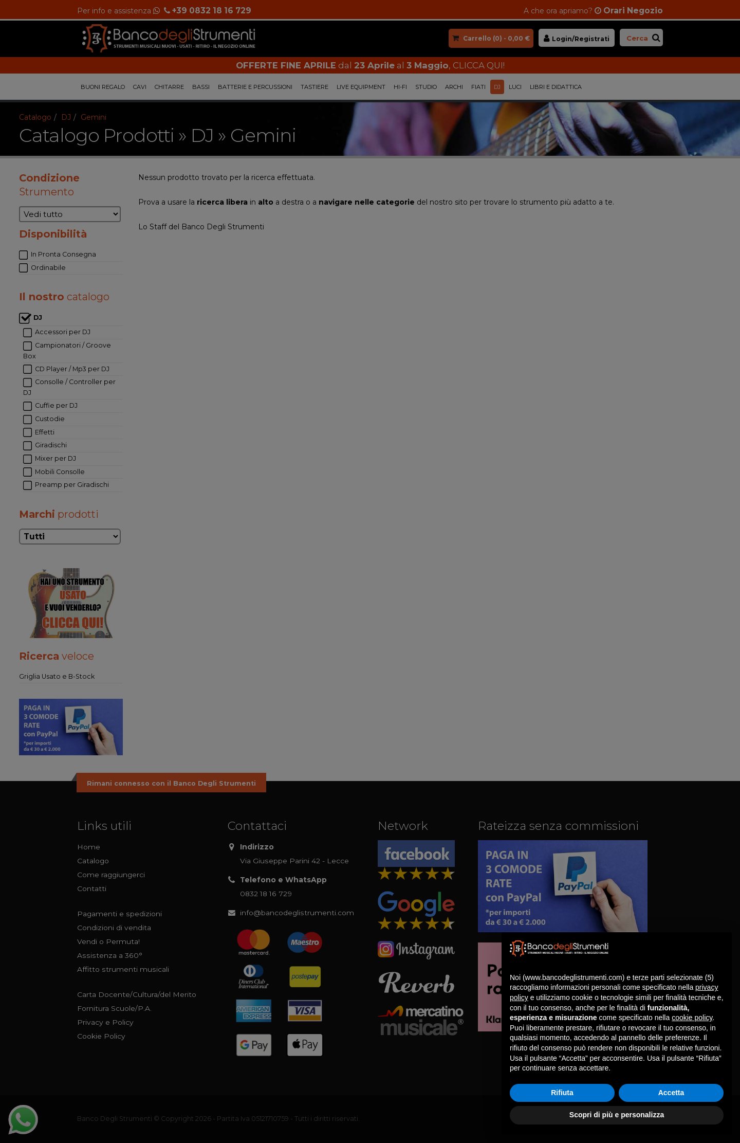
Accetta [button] (671, 1092)
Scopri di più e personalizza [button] (616, 1115)
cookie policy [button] (692, 1017)
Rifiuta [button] (562, 1092)
